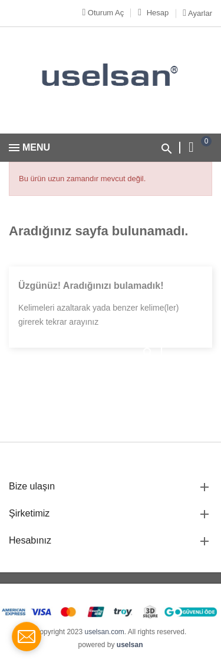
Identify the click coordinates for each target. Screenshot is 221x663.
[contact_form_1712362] (26, 636)
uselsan (130, 645)
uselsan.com (104, 632)
